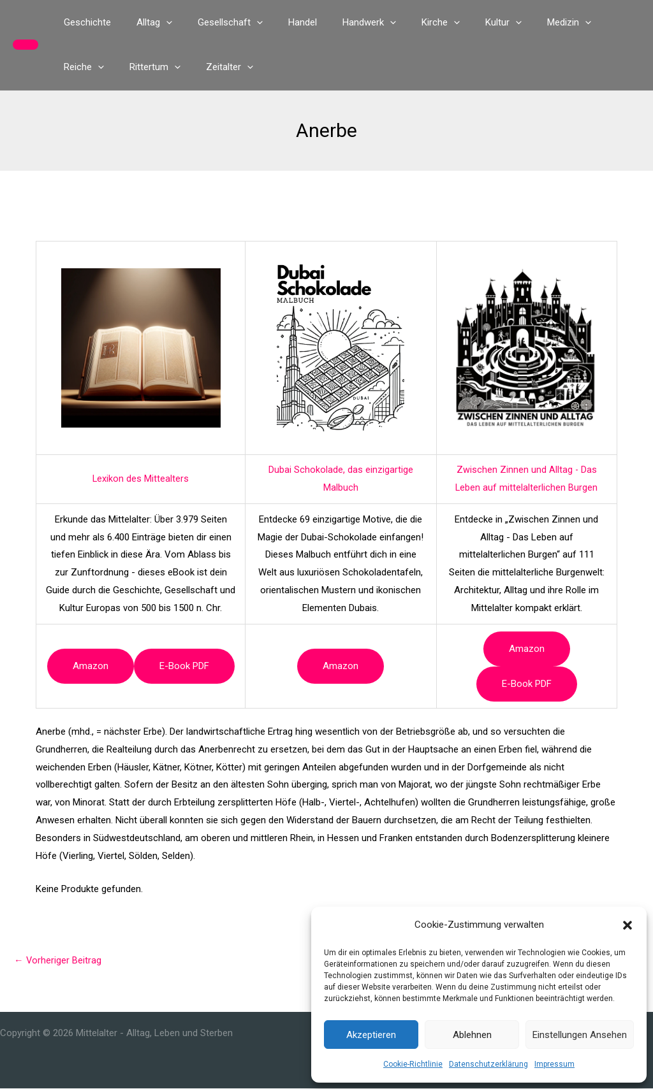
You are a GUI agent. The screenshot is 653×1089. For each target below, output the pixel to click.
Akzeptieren (371, 1035)
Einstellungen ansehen (579, 1035)
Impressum (554, 1064)
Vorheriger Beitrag (58, 960)
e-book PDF (184, 666)
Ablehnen (472, 1035)
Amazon (90, 666)
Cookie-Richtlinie (413, 1064)
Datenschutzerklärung (488, 1064)
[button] (627, 925)
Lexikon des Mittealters (140, 478)
